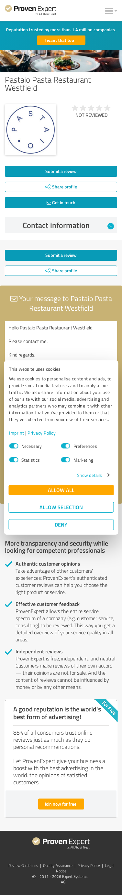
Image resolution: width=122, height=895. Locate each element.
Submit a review (61, 171)
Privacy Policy (42, 433)
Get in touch (61, 202)
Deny (61, 524)
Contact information (68, 225)
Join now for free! (61, 804)
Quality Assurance (57, 865)
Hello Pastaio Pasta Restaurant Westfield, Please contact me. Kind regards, (61, 357)
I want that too (59, 40)
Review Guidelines (23, 865)
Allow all (61, 490)
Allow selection (61, 507)
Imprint (16, 433)
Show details (89, 475)
